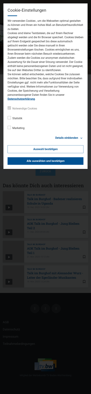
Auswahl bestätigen (45, 149)
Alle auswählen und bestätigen (46, 161)
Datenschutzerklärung (21, 99)
